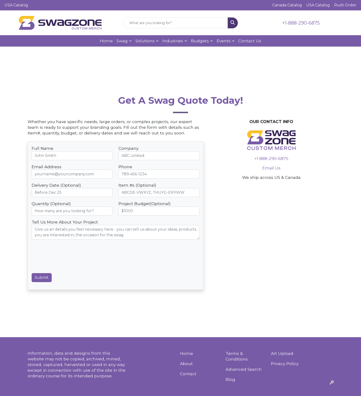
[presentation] (67, 258)
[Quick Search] (175, 22)
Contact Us (249, 40)
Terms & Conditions (237, 356)
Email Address (46, 166)
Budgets (200, 40)
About (186, 363)
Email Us (271, 167)
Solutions (145, 40)
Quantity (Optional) (51, 203)
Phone (125, 166)
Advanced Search (244, 369)
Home (106, 40)
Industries (172, 40)
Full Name (42, 148)
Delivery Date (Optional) (56, 185)
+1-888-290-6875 (301, 23)
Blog (230, 379)
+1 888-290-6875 (271, 158)
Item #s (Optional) (137, 185)
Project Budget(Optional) (144, 203)
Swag (122, 40)
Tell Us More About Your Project (65, 222)
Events (224, 40)
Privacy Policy (284, 363)
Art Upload (282, 353)
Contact (188, 373)
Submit (42, 277)
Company (128, 148)
